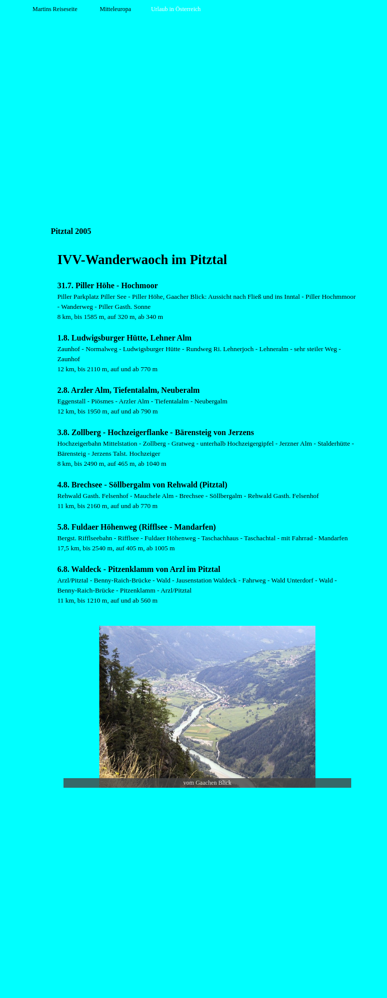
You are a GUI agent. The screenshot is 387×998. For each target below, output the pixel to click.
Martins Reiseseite (55, 9)
